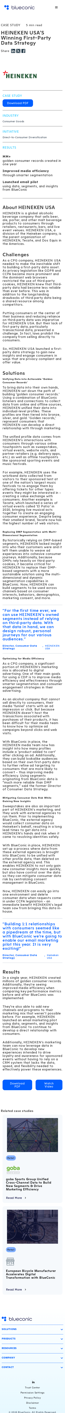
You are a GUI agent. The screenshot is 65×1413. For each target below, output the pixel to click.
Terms (32, 1407)
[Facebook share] (23, 51)
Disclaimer (32, 1402)
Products (8, 1338)
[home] (19, 7)
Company (8, 1357)
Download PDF (18, 103)
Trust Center (32, 1387)
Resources (9, 1348)
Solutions (9, 1329)
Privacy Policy (32, 1397)
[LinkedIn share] (13, 51)
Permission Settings (32, 1392)
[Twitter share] (18, 51)
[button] (56, 7)
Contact (8, 1367)
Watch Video (49, 1085)
